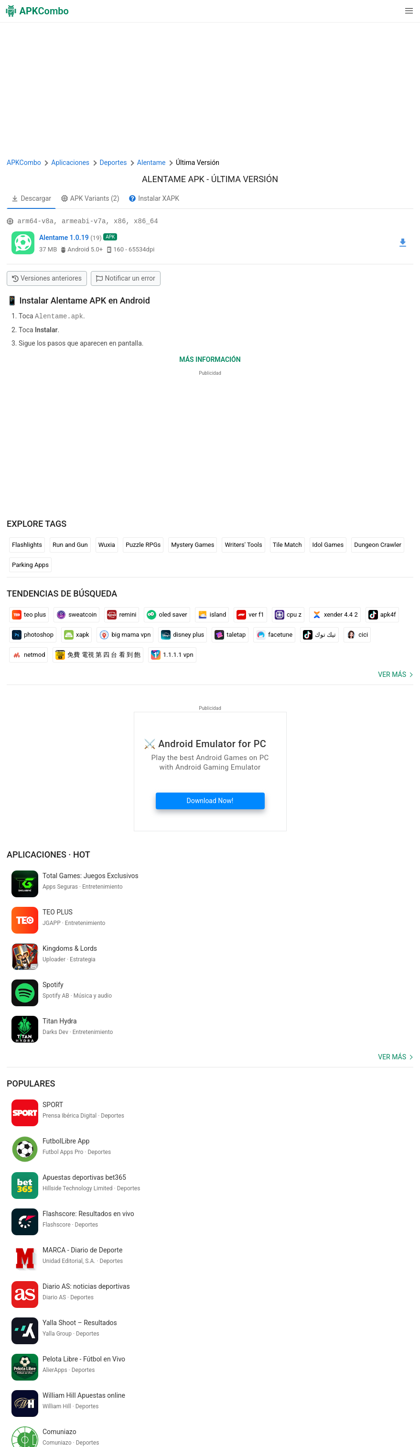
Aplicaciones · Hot (48, 854)
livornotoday (57, 1308)
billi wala (21, 1308)
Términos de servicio (170, 1399)
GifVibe (234, 1414)
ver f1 (250, 614)
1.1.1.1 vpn (172, 654)
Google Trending (146, 1414)
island (212, 614)
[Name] (201, 1359)
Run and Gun (70, 544)
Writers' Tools (243, 544)
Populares (31, 1010)
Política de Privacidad (238, 1399)
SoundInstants (196, 1414)
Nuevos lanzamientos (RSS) (144, 1429)
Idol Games (328, 544)
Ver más (392, 674)
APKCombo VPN (92, 1414)
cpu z (288, 614)
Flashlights (27, 544)
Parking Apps (30, 564)
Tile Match (287, 544)
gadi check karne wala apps (49, 1323)
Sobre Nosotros (111, 1399)
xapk (76, 634)
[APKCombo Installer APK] (210, 1244)
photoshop (33, 634)
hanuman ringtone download (137, 1323)
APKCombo (24, 162)
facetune (274, 634)
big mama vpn (125, 634)
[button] (389, 11)
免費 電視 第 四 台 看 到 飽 (97, 654)
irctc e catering (271, 1308)
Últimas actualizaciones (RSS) (53, 1429)
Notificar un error (125, 278)
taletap (230, 634)
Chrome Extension (36, 1414)
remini (121, 614)
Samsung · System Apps (356, 1414)
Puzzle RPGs (143, 544)
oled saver (167, 614)
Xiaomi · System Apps (282, 1414)
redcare (195, 1323)
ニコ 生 (339, 1308)
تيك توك (319, 634)
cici (357, 634)
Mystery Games (192, 544)
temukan (310, 1308)
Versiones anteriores (47, 278)
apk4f (382, 614)
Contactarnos (348, 1399)
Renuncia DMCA (299, 1399)
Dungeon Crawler (377, 544)
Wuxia (106, 544)
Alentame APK (173, 179)
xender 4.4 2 (335, 614)
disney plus (182, 634)
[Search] (404, 1359)
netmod (28, 654)
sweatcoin (76, 614)
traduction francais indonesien (199, 1308)
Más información (209, 359)
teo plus (29, 614)
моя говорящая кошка (114, 1308)
